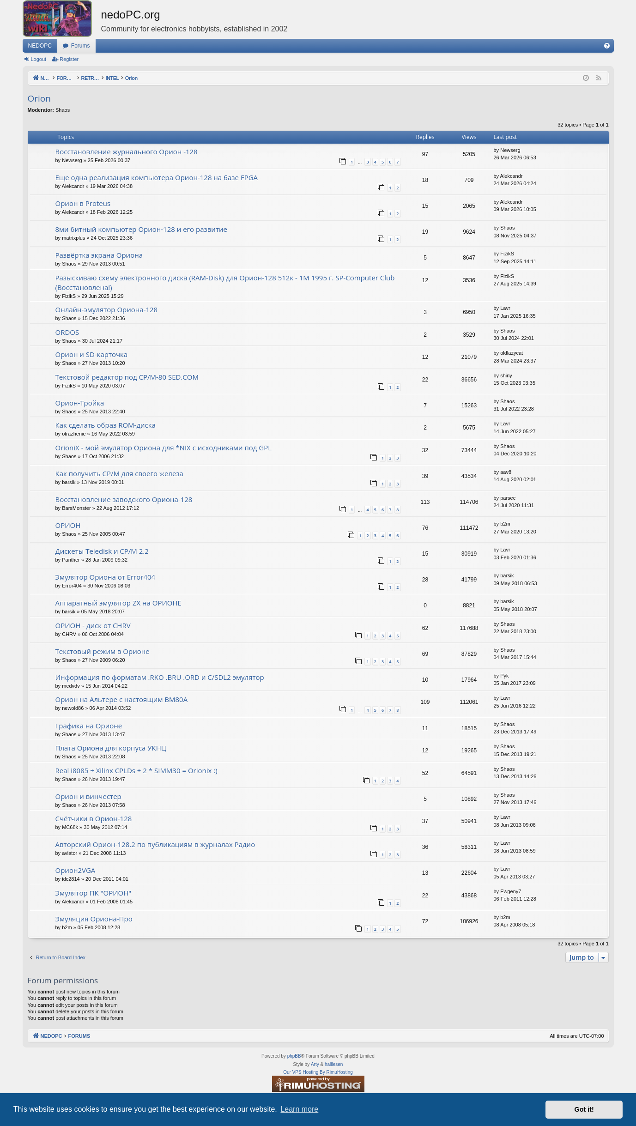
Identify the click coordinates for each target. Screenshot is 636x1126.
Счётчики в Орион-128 (93, 818)
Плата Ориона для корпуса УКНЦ (110, 747)
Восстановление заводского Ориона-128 (124, 499)
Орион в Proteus (83, 203)
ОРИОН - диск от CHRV (93, 625)
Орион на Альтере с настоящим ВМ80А (121, 699)
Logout (39, 59)
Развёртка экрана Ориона (99, 255)
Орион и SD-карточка (91, 354)
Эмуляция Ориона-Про (94, 918)
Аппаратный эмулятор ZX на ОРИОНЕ (118, 602)
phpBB (294, 1056)
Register (69, 59)
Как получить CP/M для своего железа (119, 473)
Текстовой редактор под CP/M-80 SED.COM (127, 376)
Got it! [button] (584, 1109)
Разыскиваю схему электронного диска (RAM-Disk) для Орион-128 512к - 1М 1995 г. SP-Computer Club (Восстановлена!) (225, 282)
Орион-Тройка (79, 402)
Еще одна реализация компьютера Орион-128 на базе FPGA (156, 177)
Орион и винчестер (88, 796)
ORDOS (67, 332)
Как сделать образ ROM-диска (105, 425)
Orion (39, 98)
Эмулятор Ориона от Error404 (105, 576)
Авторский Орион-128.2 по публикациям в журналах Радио (155, 844)
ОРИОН (68, 525)
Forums (80, 45)
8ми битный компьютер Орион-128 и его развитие (141, 229)
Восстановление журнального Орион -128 (126, 151)
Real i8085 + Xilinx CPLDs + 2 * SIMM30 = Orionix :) (136, 770)
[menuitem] (607, 46)
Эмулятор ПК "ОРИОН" (93, 892)
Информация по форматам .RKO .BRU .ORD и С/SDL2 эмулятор (159, 677)
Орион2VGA (75, 870)
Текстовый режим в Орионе (102, 651)
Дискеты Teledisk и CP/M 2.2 (102, 551)
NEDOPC (40, 45)
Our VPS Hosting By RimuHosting (318, 1072)
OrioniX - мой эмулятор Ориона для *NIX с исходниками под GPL (163, 447)
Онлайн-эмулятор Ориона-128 (106, 309)
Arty (315, 1064)
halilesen (334, 1064)
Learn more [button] (299, 1109)
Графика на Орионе (88, 725)
